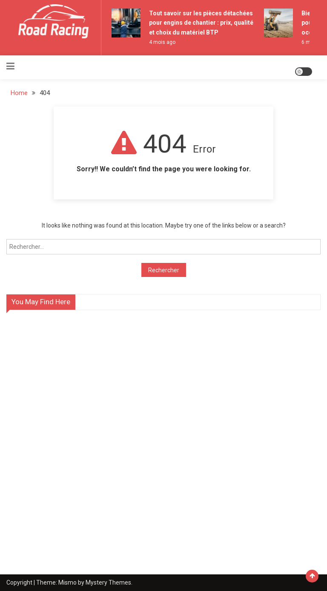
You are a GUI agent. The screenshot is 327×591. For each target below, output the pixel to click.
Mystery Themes (108, 582)
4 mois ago (162, 42)
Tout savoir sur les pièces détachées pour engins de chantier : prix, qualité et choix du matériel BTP (201, 23)
